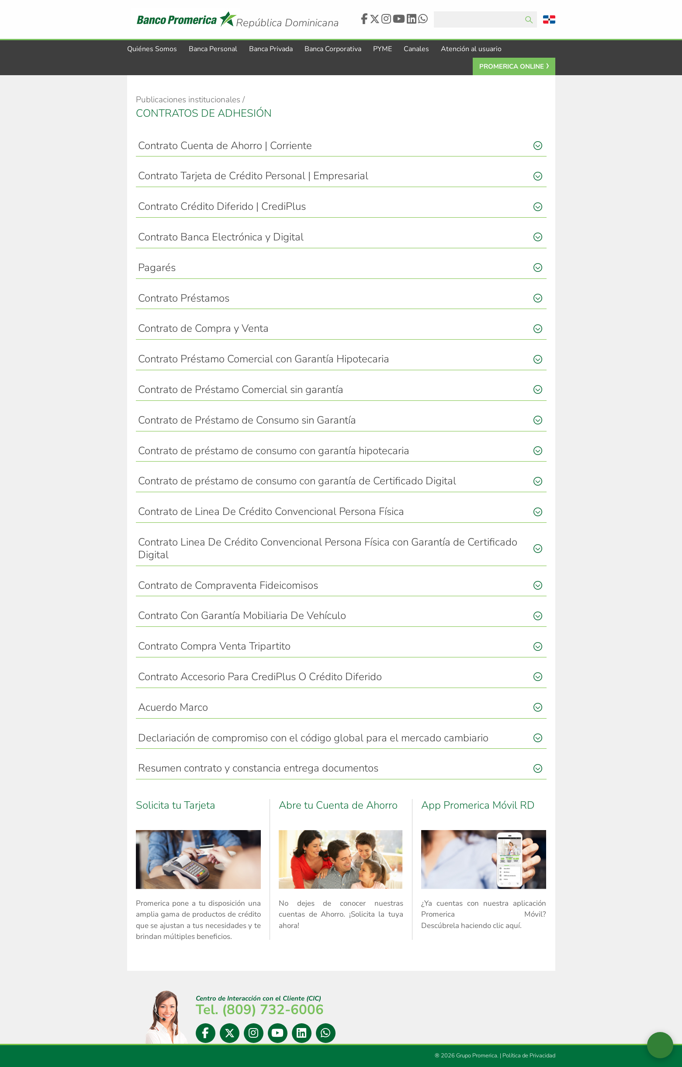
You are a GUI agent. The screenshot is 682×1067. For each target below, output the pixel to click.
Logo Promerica (296, 15)
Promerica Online (511, 67)
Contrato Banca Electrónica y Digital (221, 237)
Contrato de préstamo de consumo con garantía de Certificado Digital (297, 481)
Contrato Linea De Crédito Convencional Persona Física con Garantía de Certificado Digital (327, 548)
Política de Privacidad (528, 1056)
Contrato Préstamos (183, 299)
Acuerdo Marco (173, 708)
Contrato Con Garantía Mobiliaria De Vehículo (242, 616)
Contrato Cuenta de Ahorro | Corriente (225, 146)
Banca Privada (271, 49)
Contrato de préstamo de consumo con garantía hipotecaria (273, 451)
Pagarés (157, 268)
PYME (382, 49)
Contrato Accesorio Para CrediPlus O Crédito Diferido (260, 677)
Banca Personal (213, 49)
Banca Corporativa (333, 49)
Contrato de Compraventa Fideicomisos (228, 586)
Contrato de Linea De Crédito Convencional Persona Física (271, 512)
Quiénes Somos (152, 49)
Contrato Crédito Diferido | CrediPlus (222, 207)
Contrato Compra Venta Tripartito (214, 646)
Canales (416, 49)
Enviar (529, 20)
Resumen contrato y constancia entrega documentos (258, 768)
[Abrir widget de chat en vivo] (660, 1045)
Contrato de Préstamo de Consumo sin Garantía (247, 420)
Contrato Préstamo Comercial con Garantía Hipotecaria (263, 359)
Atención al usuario (471, 49)
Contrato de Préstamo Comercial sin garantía (240, 390)
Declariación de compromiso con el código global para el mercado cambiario (313, 738)
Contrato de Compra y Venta (203, 329)
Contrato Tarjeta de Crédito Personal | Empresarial (253, 176)
